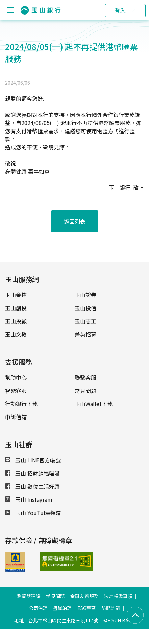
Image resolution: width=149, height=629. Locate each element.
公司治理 (38, 608)
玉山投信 (85, 308)
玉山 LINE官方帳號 (33, 460)
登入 (120, 10)
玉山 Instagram (28, 499)
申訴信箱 (16, 417)
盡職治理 (62, 608)
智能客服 (16, 391)
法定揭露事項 (118, 596)
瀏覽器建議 (29, 596)
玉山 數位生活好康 (32, 486)
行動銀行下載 (21, 404)
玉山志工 (85, 321)
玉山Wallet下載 (94, 404)
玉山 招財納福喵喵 (32, 473)
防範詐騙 (110, 608)
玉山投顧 (16, 321)
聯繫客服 (85, 377)
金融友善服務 (84, 596)
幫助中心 (16, 377)
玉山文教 (16, 334)
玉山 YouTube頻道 (33, 513)
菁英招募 (85, 334)
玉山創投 (16, 308)
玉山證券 (85, 295)
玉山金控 (16, 295)
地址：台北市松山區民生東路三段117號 (56, 620)
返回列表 (74, 221)
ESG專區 (86, 608)
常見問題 (85, 391)
